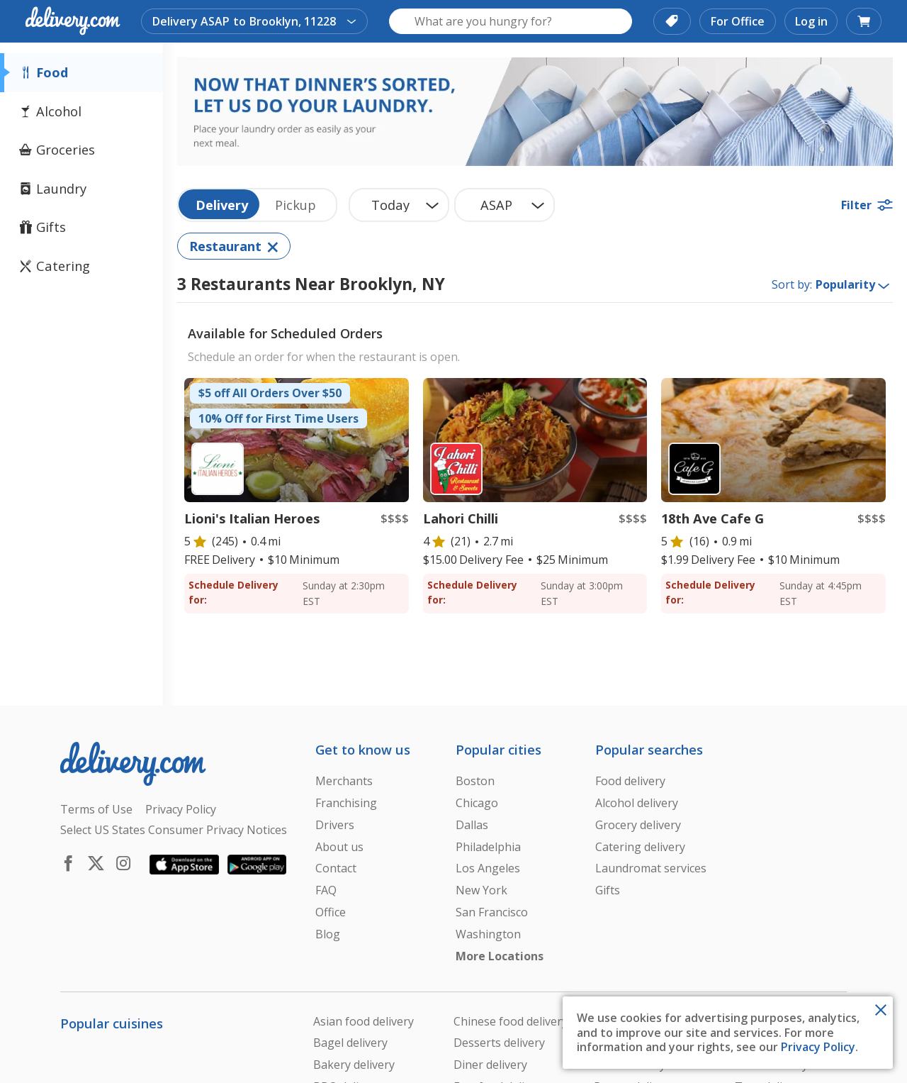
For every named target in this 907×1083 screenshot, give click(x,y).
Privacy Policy (818, 1047)
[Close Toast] (881, 1008)
